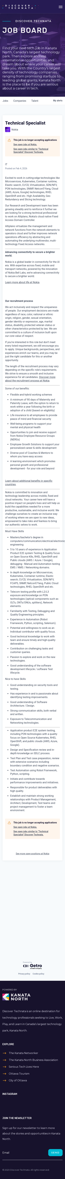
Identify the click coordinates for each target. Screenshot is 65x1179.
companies (19, 100)
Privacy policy (24, 974)
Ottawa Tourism (19, 1073)
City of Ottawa (18, 1080)
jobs (5, 100)
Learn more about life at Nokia (22, 282)
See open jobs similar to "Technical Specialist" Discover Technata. (30, 151)
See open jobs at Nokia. (25, 144)
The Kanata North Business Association (33, 1060)
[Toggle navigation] (60, 6)
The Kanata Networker (23, 1053)
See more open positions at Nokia (32, 853)
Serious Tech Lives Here (24, 1066)
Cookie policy (38, 974)
